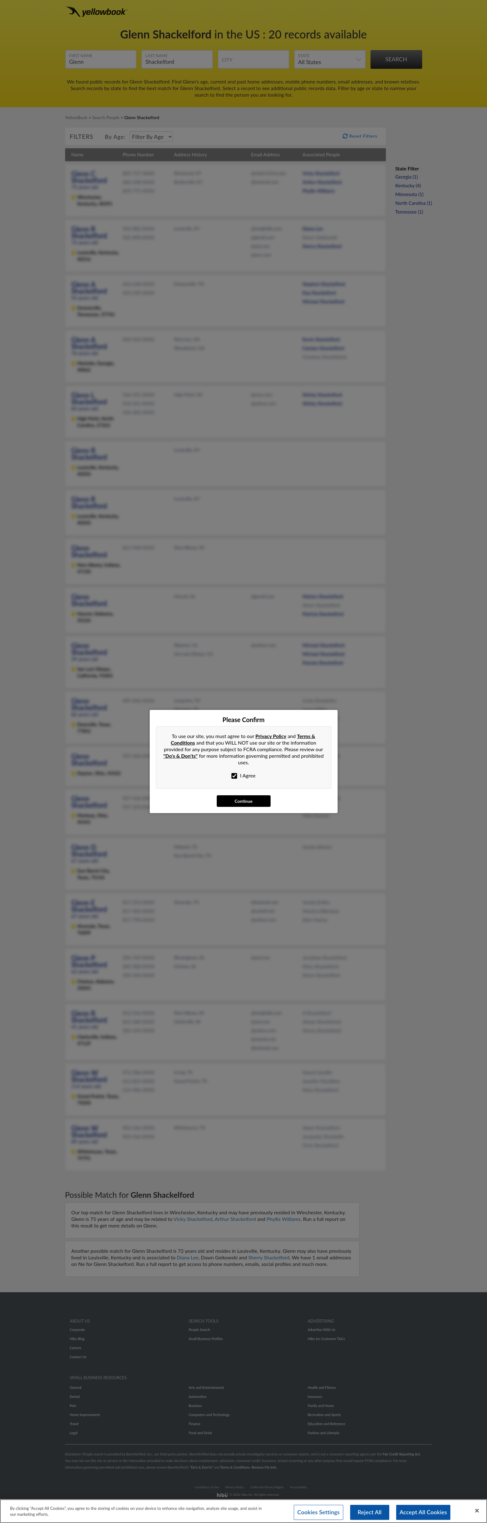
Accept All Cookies (423, 1513)
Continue (243, 801)
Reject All (369, 1513)
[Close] (477, 1512)
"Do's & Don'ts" (180, 756)
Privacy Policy (271, 736)
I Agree (243, 775)
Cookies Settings (318, 1513)
